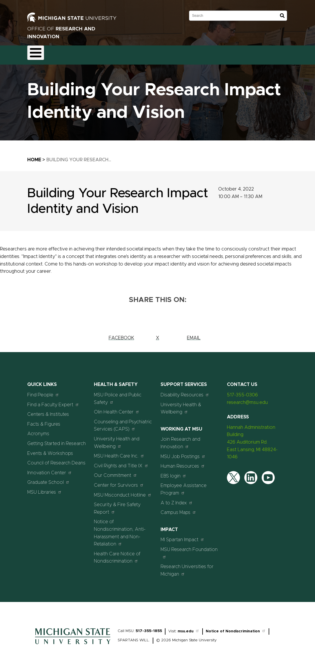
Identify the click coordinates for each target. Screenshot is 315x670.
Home (34, 156)
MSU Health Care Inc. (119, 452)
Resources (192, 53)
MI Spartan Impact (182, 536)
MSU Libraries (44, 488)
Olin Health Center (116, 408)
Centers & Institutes (48, 411)
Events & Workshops (50, 450)
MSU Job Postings (183, 453)
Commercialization (154, 53)
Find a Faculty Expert (53, 401)
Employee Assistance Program (184, 486)
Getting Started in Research (56, 440)
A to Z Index (177, 499)
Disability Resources (185, 391)
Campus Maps (178, 509)
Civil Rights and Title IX (121, 462)
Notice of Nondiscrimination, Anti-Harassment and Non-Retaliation (119, 529)
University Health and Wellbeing (116, 439)
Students (267, 53)
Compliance (115, 53)
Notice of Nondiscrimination (236, 628)
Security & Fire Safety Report (117, 505)
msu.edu (188, 628)
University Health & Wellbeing (181, 405)
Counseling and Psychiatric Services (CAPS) (123, 422)
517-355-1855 (149, 628)
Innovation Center (49, 469)
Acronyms (38, 430)
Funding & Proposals (74, 53)
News (219, 53)
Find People (43, 391)
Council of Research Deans (56, 459)
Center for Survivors (119, 481)
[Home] (72, 642)
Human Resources (183, 462)
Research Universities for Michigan (187, 567)
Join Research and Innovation (180, 440)
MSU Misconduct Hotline (123, 491)
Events (241, 53)
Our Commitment (115, 472)
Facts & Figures (43, 420)
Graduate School (48, 479)
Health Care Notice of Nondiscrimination (117, 554)
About (38, 53)
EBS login (173, 472)
